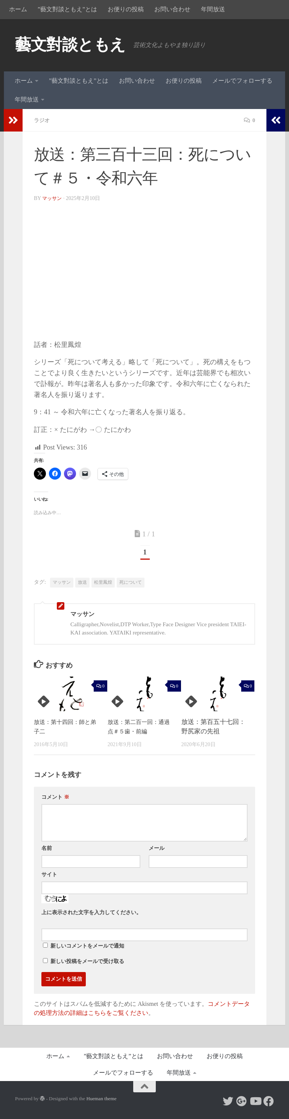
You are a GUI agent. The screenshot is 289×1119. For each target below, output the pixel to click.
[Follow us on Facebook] (268, 1101)
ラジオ (43, 120)
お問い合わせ (172, 9)
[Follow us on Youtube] (255, 1101)
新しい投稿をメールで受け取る (87, 961)
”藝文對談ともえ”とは (67, 9)
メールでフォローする (242, 80)
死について (130, 582)
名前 (46, 848)
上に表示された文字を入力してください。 (91, 912)
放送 (82, 582)
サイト (49, 874)
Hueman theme (101, 1098)
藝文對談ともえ (70, 44)
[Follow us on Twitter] (228, 1101)
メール (156, 848)
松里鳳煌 (103, 582)
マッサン (52, 198)
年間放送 (213, 9)
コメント (55, 797)
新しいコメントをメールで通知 (87, 946)
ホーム (18, 9)
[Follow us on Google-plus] (241, 1101)
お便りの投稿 (126, 9)
